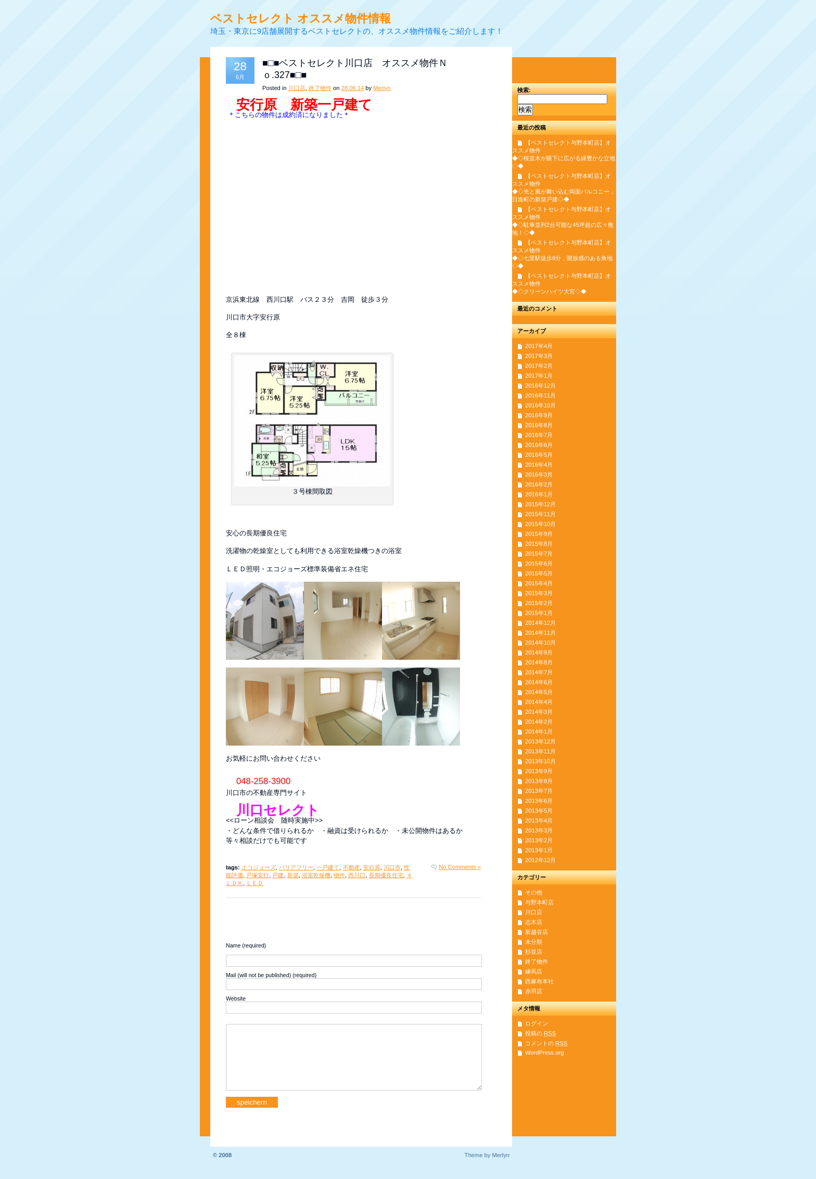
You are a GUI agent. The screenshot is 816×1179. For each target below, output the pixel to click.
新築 (293, 875)
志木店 (533, 922)
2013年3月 (539, 830)
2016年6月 (539, 445)
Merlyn (382, 88)
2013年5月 (539, 811)
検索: (524, 90)
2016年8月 (539, 425)
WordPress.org (544, 1052)
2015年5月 (539, 573)
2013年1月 (539, 850)
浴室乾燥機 (316, 875)
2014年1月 (539, 731)
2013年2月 (539, 840)
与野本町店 (539, 902)
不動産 (351, 867)
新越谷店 (536, 932)
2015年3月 (539, 593)
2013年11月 (540, 751)
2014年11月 (540, 633)
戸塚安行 (257, 875)
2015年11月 (540, 514)
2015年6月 (539, 563)
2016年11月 (540, 395)
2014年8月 (539, 662)
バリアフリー (296, 867)
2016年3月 (539, 474)
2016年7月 (539, 435)
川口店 (296, 88)
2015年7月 (539, 553)
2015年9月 (539, 534)
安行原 (371, 867)
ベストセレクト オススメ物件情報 (300, 18)
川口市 (392, 867)
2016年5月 (539, 455)
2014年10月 (540, 642)
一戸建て (327, 867)
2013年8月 (539, 781)
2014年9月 (539, 652)
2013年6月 (539, 801)
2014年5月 (539, 692)
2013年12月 (540, 741)
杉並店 (533, 952)
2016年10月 (540, 405)
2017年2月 (539, 366)
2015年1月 (539, 613)
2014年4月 (539, 702)
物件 (339, 875)
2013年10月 (540, 761)
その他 (533, 892)
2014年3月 (539, 712)
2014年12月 (540, 623)
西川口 (356, 875)
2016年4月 (539, 465)
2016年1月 (539, 494)
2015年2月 (539, 603)
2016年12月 (540, 385)
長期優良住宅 (386, 875)
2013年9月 (539, 771)
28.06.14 (352, 88)
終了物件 (320, 88)
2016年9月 (539, 415)
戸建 (278, 875)
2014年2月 (539, 722)
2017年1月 (539, 376)
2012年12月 (540, 860)
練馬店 (533, 971)
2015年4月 (539, 583)
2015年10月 (540, 524)
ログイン (536, 1023)
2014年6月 (539, 682)
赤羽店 (533, 991)
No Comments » (460, 867)
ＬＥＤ (254, 883)
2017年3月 (539, 356)
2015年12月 (540, 504)
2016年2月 (539, 484)
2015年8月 (539, 544)
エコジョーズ (258, 867)
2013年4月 (539, 820)
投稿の (540, 1033)
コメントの (546, 1043)
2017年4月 (539, 346)
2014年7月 (539, 672)
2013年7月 (539, 791)
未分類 (533, 942)
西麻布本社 (539, 981)
